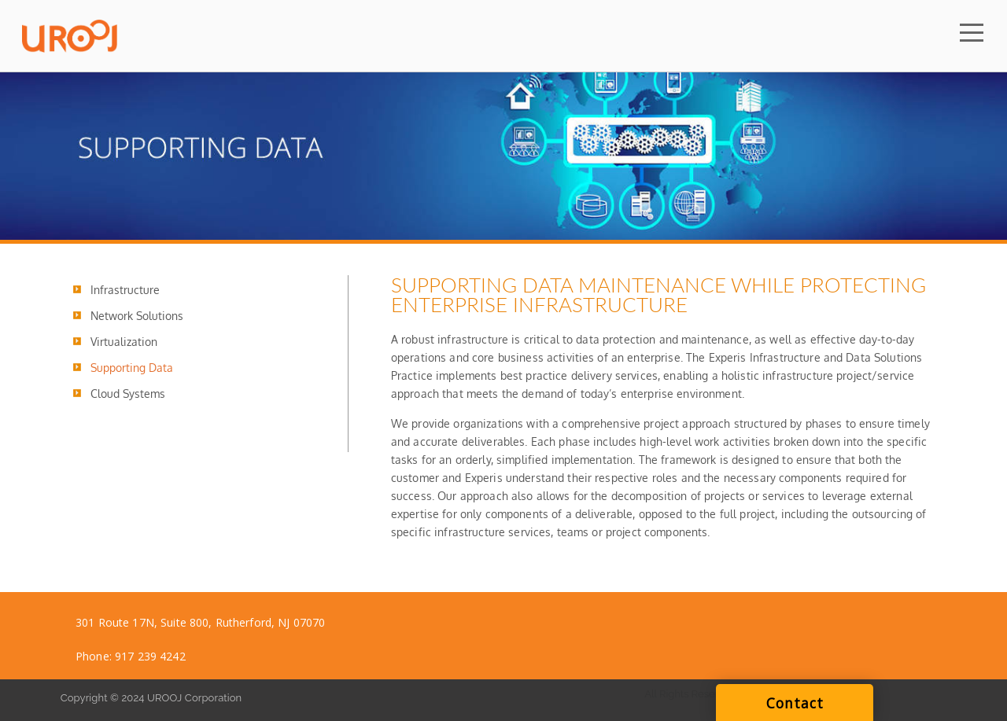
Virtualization (123, 341)
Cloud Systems (127, 393)
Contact (795, 702)
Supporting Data (131, 367)
